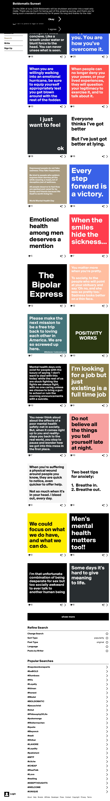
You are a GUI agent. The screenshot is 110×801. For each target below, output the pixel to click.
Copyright (75, 797)
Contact (68, 797)
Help (35, 797)
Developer (55, 797)
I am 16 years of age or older (30, 23)
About (30, 797)
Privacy (83, 797)
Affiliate (47, 797)
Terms (89, 797)
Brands (40, 797)
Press (62, 797)
